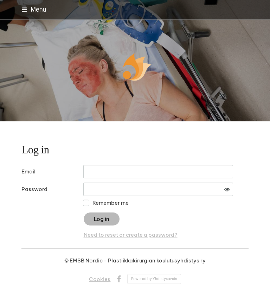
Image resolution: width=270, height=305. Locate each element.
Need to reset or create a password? (131, 234)
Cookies (99, 279)
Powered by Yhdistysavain (154, 279)
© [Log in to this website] (67, 260)
